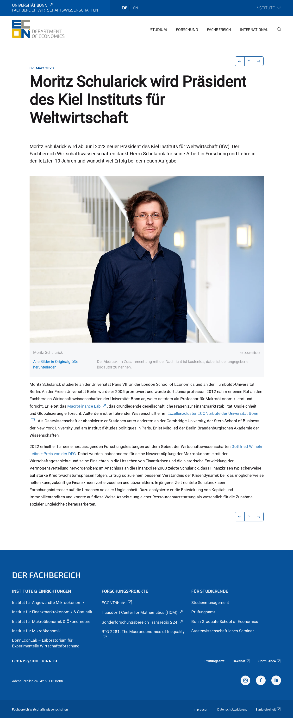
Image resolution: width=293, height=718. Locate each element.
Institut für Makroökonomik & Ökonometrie (51, 621)
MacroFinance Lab (87, 406)
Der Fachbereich (46, 575)
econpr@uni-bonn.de (35, 661)
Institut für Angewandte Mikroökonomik (48, 602)
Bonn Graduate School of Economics (224, 621)
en (135, 7)
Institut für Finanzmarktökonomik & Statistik (52, 611)
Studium (158, 29)
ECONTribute (117, 602)
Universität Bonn (33, 5)
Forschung (187, 29)
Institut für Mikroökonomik (36, 630)
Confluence (269, 661)
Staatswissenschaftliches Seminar (222, 630)
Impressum (201, 709)
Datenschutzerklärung (232, 709)
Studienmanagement (210, 602)
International (254, 29)
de (124, 7)
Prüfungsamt (203, 611)
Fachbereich (219, 29)
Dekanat (241, 661)
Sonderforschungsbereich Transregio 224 (143, 622)
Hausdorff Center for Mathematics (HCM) (143, 612)
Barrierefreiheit (268, 709)
